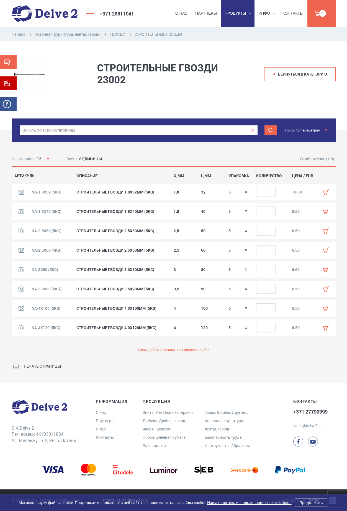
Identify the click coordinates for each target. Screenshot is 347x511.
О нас (181, 13)
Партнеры (206, 13)
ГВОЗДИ (117, 34)
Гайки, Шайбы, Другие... (226, 412)
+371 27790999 (310, 411)
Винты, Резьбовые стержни (168, 412)
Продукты (235, 13)
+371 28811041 (117, 13)
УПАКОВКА (238, 175)
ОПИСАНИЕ (86, 175)
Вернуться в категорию (302, 74)
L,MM (206, 175)
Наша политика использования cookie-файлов (249, 502)
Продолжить (311, 502)
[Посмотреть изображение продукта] (21, 192)
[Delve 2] (45, 13)
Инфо (264, 13)
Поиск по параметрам (302, 130)
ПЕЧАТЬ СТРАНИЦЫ (42, 366)
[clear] (253, 130)
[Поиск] (270, 130)
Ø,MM (179, 175)
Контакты (293, 13)
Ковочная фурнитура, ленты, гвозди (68, 34)
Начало (18, 34)
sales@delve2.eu (308, 425)
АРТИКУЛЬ (24, 175)
